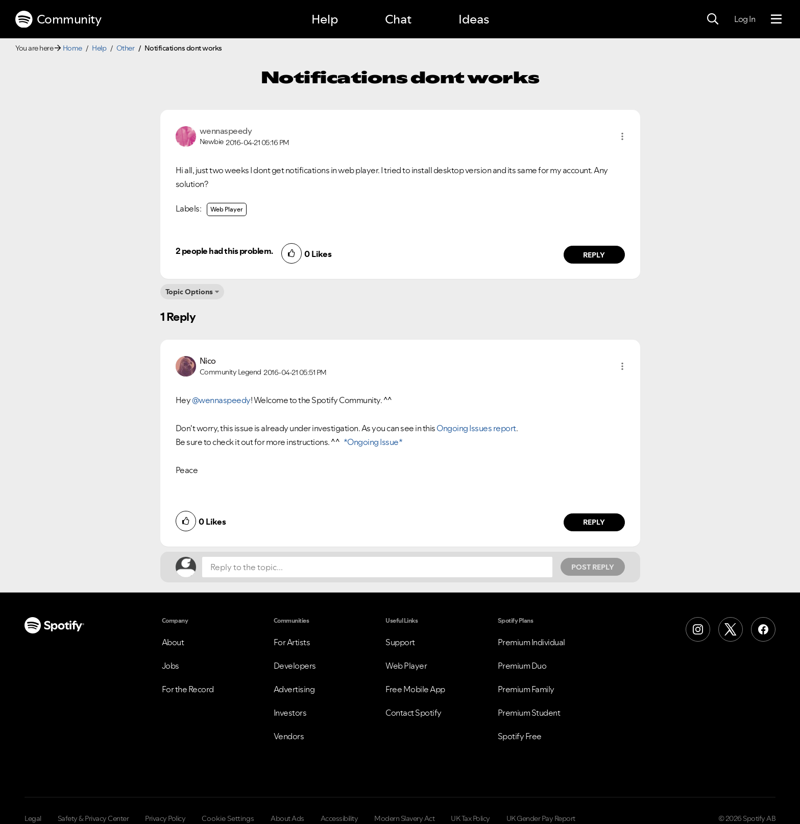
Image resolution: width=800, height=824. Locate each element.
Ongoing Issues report (476, 428)
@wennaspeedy (221, 400)
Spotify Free (520, 736)
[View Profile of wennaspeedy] (226, 130)
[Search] (712, 19)
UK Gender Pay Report (540, 818)
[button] (622, 136)
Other (125, 48)
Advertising (294, 689)
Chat (398, 19)
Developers (295, 665)
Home (72, 48)
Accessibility (339, 818)
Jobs (170, 665)
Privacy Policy (165, 818)
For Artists (292, 642)
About (173, 642)
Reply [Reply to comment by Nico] (594, 522)
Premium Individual (531, 642)
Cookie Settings (228, 818)
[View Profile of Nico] (208, 360)
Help (324, 19)
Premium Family (526, 689)
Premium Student (529, 712)
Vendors (289, 736)
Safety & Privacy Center (93, 818)
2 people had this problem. (224, 250)
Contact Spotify (413, 712)
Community (58, 19)
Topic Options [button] (189, 292)
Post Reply (592, 567)
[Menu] (776, 19)
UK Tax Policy (470, 818)
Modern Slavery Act (404, 818)
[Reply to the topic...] (377, 567)
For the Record (188, 689)
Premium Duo (522, 665)
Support (400, 642)
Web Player (226, 209)
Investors (290, 712)
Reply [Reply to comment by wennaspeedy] (594, 255)
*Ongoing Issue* (372, 442)
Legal (33, 818)
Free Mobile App (415, 689)
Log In (744, 19)
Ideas (473, 19)
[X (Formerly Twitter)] (730, 629)
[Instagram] (698, 629)
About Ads (287, 818)
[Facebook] (763, 629)
